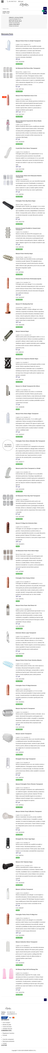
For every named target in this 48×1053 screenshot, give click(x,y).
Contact (5, 1043)
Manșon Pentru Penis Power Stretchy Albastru (29, 660)
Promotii (5, 1035)
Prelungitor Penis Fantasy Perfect (25, 578)
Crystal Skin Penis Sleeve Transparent (26, 148)
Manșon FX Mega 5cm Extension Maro (26, 523)
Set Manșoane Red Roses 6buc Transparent (28, 68)
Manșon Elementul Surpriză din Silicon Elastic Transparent (29, 121)
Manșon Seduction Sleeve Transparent (26, 942)
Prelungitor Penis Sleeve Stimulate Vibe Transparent (30, 441)
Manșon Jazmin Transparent (24, 733)
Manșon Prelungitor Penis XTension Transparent (29, 784)
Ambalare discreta (7, 1028)
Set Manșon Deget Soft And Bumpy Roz (27, 969)
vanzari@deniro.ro (12, 1014)
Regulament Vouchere (8, 1033)
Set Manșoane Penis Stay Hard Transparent (28, 495)
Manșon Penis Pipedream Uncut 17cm (26, 95)
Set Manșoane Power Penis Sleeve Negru (27, 550)
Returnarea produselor (8, 1041)
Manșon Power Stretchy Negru (24, 253)
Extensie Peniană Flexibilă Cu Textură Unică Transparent (28, 229)
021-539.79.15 (11, 1)
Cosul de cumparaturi (8, 1039)
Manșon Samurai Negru (22, 331)
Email (20, 1)
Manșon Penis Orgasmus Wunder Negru (27, 358)
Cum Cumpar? (6, 1022)
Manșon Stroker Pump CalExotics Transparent (29, 811)
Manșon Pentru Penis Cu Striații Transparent (28, 41)
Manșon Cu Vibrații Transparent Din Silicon (28, 386)
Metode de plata (7, 1024)
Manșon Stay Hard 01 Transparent (25, 708)
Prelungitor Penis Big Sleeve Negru (25, 201)
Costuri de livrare (7, 1026)
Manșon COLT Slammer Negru (24, 862)
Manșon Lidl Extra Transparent (24, 889)
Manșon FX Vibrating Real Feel (24, 304)
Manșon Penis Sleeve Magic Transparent (27, 413)
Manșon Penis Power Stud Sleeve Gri (26, 605)
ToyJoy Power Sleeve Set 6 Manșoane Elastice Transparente (29, 176)
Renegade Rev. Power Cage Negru (25, 839)
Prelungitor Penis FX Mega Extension (26, 685)
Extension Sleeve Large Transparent (26, 632)
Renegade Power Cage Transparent (25, 759)
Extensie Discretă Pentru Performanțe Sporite (28, 278)
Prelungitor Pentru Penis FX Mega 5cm (26, 914)
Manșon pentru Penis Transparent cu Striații (28, 468)
